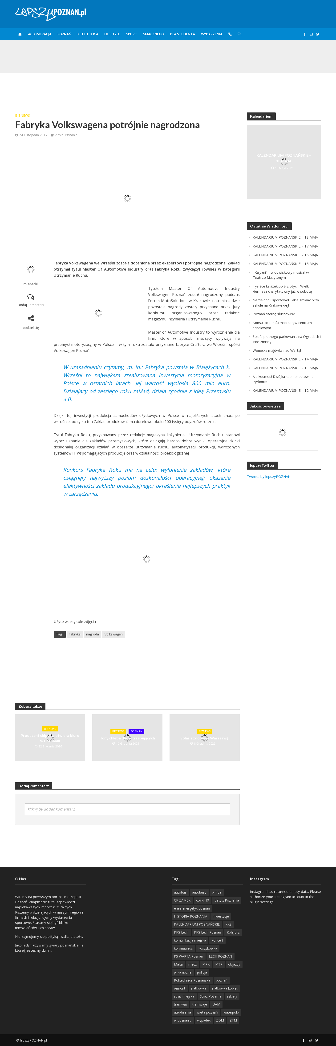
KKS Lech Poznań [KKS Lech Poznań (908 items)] (207, 932)
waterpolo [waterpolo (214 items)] (231, 1012)
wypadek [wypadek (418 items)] (204, 1020)
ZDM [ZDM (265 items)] (220, 1020)
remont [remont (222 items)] (179, 988)
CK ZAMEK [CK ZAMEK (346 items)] (182, 900)
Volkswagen (114, 634)
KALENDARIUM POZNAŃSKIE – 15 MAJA (285, 263)
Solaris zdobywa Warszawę (204, 738)
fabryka (75, 634)
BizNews (22, 115)
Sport (131, 34)
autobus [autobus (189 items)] (180, 892)
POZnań (64, 34)
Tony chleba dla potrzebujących (127, 738)
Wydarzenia (211, 34)
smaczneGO (153, 34)
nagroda (92, 634)
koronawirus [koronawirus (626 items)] (183, 948)
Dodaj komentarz (30, 305)
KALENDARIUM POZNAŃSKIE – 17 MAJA (285, 246)
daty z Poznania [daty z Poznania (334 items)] (227, 900)
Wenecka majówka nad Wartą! (277, 350)
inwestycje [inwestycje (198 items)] (221, 916)
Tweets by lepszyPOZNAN (269, 476)
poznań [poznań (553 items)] (221, 980)
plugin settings (262, 901)
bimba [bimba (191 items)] (216, 892)
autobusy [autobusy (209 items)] (199, 892)
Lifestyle (112, 34)
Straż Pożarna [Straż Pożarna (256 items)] (210, 996)
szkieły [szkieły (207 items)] (232, 996)
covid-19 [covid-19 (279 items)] (202, 900)
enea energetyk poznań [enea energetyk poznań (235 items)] (192, 908)
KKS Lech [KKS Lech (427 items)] (181, 932)
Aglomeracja (39, 34)
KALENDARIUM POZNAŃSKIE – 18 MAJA (283, 158)
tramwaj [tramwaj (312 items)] (180, 1004)
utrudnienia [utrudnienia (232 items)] (182, 1012)
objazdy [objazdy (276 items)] (234, 964)
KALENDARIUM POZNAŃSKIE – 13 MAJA (285, 367)
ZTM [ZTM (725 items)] (233, 1020)
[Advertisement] (168, 88)
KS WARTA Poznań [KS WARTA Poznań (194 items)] (188, 956)
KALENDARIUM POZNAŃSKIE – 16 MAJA (285, 254)
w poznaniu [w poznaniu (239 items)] (182, 1020)
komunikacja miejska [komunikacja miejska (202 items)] (190, 940)
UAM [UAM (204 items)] (216, 1004)
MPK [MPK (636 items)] (206, 964)
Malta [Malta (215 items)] (178, 964)
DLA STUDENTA (182, 34)
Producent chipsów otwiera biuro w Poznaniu (50, 738)
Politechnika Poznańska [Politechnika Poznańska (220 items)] (192, 980)
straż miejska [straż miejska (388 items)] (184, 996)
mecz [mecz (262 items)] (192, 964)
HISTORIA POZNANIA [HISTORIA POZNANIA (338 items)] (190, 916)
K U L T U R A (87, 34)
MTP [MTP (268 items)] (219, 964)
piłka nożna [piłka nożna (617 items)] (182, 972)
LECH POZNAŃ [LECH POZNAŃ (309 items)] (220, 956)
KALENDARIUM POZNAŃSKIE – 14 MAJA (285, 359)
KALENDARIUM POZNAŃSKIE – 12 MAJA (285, 390)
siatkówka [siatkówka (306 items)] (198, 988)
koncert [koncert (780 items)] (217, 940)
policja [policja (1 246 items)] (202, 972)
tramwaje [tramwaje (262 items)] (199, 1004)
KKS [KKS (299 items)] (228, 924)
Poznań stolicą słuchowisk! (274, 313)
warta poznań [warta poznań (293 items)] (207, 1012)
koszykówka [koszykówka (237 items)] (207, 948)
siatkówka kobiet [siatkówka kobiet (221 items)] (225, 988)
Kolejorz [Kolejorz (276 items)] (233, 932)
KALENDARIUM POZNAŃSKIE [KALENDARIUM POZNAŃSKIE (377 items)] (197, 924)
